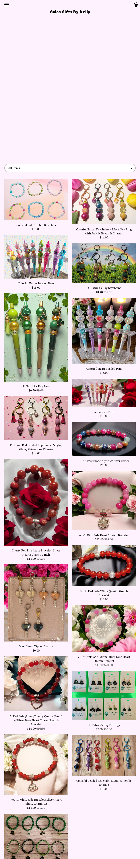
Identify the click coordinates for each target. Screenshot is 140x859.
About (25, 828)
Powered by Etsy (115, 834)
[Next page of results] (98, 787)
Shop (25, 822)
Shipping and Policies (25, 846)
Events (24, 834)
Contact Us (25, 852)
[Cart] (136, 5)
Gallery (24, 840)
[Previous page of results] (42, 787)
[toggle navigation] (6, 4)
